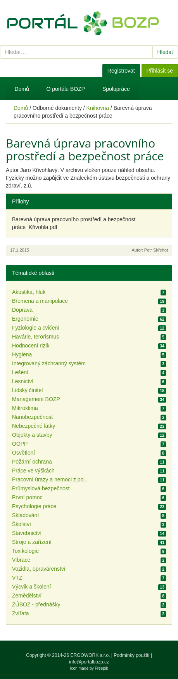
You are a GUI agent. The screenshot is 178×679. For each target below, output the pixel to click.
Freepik (101, 668)
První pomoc (27, 497)
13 (162, 587)
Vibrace (21, 560)
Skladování (25, 515)
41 (162, 542)
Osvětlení (23, 453)
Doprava (22, 310)
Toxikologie (25, 551)
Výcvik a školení (31, 586)
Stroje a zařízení (32, 542)
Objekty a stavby (32, 435)
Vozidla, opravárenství (39, 569)
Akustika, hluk (28, 292)
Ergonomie (25, 319)
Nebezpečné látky (33, 426)
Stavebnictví (26, 533)
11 (162, 462)
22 (162, 426)
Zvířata (20, 613)
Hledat (165, 52)
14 (162, 533)
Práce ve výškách (33, 470)
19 (162, 301)
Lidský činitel (27, 390)
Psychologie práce (34, 506)
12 (162, 328)
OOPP (20, 444)
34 (162, 346)
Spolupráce (116, 89)
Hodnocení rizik (31, 345)
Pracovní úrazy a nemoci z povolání (51, 479)
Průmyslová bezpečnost (41, 488)
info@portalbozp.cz (89, 662)
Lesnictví (22, 381)
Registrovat (121, 71)
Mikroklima (25, 408)
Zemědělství (26, 595)
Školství (21, 524)
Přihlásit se (160, 71)
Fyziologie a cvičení (35, 328)
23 (162, 506)
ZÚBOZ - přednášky (36, 604)
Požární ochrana (32, 461)
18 (162, 390)
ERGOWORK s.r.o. (90, 655)
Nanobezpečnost (32, 417)
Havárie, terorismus (35, 336)
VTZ (17, 578)
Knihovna (97, 108)
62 (162, 319)
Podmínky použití (131, 655)
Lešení (20, 372)
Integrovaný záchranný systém (49, 363)
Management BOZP (36, 399)
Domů (21, 89)
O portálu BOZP (66, 89)
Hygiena (22, 354)
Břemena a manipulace (40, 301)
